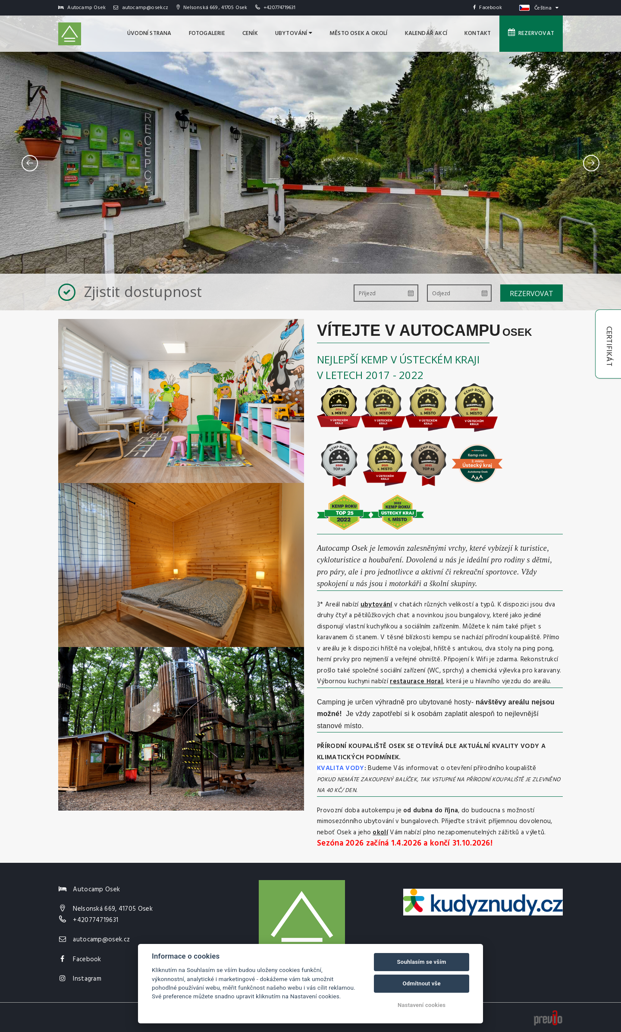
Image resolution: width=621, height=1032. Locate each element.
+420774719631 (279, 7)
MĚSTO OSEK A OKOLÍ (358, 33)
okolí (380, 832)
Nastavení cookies (421, 1005)
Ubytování (293, 33)
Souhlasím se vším (421, 962)
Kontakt (477, 33)
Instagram (87, 979)
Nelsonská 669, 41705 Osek (113, 909)
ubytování (376, 605)
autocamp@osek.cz (141, 7)
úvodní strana (149, 33)
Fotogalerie (207, 33)
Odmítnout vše (421, 983)
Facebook (487, 7)
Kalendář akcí (426, 33)
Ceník (250, 33)
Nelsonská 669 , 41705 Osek (212, 7)
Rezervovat (531, 33)
